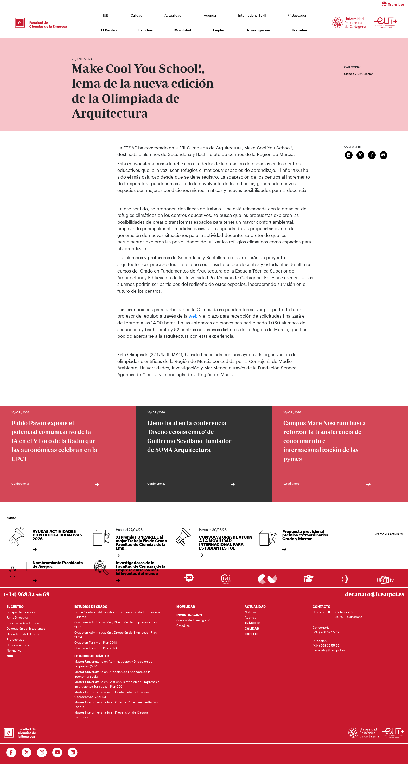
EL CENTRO (15, 606)
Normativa (14, 650)
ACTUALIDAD (255, 606)
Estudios (145, 30)
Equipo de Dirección (21, 612)
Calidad (136, 15)
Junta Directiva (17, 617)
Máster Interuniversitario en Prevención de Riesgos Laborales (111, 714)
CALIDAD (252, 628)
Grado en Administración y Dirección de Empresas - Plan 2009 (115, 624)
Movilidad (182, 30)
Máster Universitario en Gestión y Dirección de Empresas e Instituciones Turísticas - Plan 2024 (117, 684)
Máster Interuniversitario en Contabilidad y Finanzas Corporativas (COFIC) (111, 694)
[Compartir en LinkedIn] (349, 154)
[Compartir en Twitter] (360, 154)
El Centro (109, 30)
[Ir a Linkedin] (72, 752)
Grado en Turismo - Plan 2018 (95, 642)
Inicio (76, 43)
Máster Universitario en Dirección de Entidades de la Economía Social (112, 674)
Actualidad (172, 15)
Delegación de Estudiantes (26, 628)
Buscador (297, 15)
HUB (104, 15)
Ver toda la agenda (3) (389, 534)
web (193, 315)
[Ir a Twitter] (26, 752)
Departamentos (18, 645)
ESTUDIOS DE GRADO (90, 606)
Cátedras (183, 625)
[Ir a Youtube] (57, 752)
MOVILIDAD (185, 606)
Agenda (210, 15)
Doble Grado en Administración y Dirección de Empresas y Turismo (117, 614)
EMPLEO (251, 634)
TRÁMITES (252, 623)
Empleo (219, 30)
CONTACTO (321, 606)
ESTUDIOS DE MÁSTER (91, 656)
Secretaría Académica (23, 623)
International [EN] (252, 15)
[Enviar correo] (383, 154)
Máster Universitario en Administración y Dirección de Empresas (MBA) (113, 664)
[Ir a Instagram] (42, 752)
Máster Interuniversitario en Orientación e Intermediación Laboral (116, 704)
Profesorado (15, 639)
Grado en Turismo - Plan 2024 (95, 648)
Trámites (299, 30)
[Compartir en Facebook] (372, 154)
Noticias (250, 612)
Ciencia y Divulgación (359, 73)
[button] (308, 4)
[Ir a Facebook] (11, 752)
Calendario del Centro (23, 634)
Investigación (258, 30)
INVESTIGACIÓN (189, 614)
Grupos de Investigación (194, 620)
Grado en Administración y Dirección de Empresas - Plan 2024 (115, 634)
